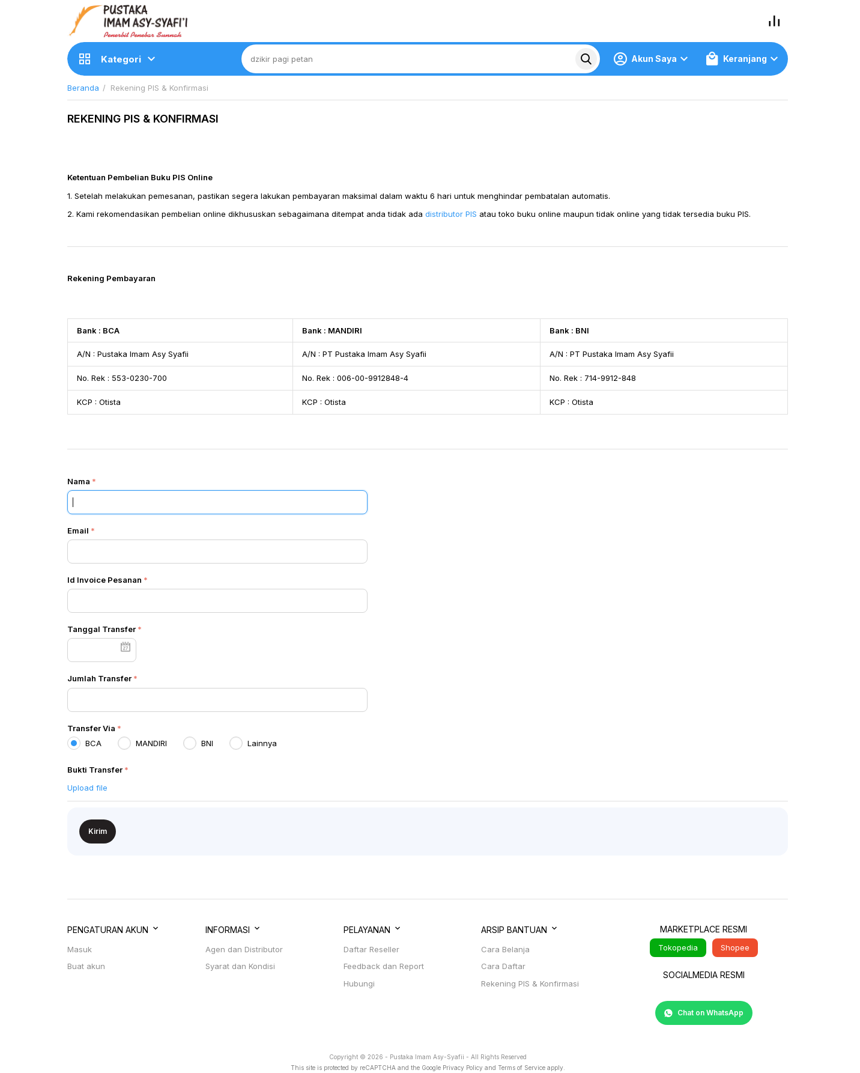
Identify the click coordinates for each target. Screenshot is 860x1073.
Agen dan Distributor (244, 949)
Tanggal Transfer (101, 629)
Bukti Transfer (95, 769)
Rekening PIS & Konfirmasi (530, 983)
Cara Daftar (503, 966)
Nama (78, 481)
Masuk (79, 949)
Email (78, 530)
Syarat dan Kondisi (240, 966)
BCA (86, 743)
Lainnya (255, 743)
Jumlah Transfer (99, 678)
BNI (200, 743)
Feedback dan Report (384, 966)
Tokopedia (678, 947)
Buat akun (86, 966)
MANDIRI (145, 743)
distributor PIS (451, 214)
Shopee (735, 947)
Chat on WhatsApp (703, 1013)
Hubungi (359, 983)
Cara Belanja (505, 949)
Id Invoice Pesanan (104, 580)
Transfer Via (91, 728)
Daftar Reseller (371, 949)
